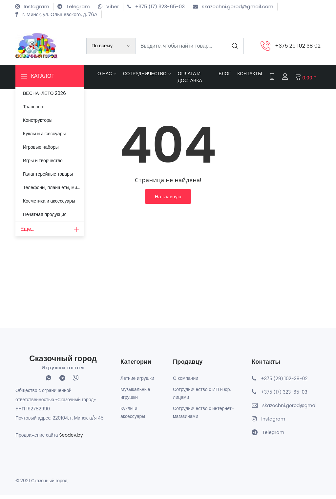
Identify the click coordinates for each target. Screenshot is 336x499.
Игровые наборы (40, 143)
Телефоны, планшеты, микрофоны (53, 180)
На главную (168, 201)
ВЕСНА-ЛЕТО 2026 (43, 93)
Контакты (249, 75)
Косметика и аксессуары (48, 192)
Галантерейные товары (47, 167)
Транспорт (33, 105)
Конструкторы (37, 118)
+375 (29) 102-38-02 (284, 382)
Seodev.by (71, 439)
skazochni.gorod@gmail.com (289, 409)
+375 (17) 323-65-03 (284, 396)
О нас (104, 75)
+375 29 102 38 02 (298, 46)
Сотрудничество (145, 75)
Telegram (273, 436)
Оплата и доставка (190, 79)
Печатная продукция (44, 205)
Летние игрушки (137, 382)
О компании (185, 382)
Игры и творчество (42, 155)
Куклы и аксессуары (43, 130)
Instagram (273, 423)
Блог (224, 75)
